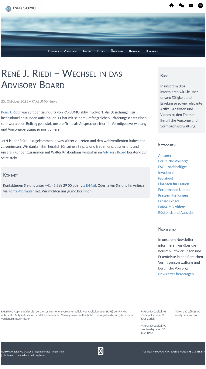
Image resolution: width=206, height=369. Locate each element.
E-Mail (91, 185)
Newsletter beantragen (176, 274)
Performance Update (174, 189)
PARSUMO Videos (171, 207)
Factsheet (165, 178)
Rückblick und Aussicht (175, 212)
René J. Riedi (11, 112)
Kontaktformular (21, 191)
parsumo (22, 7)
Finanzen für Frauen (173, 184)
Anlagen (164, 155)
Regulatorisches (42, 351)
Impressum (58, 351)
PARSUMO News (44, 101)
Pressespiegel (168, 201)
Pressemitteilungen (173, 195)
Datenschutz (22, 355)
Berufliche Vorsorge (173, 161)
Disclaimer (8, 355)
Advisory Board (114, 152)
